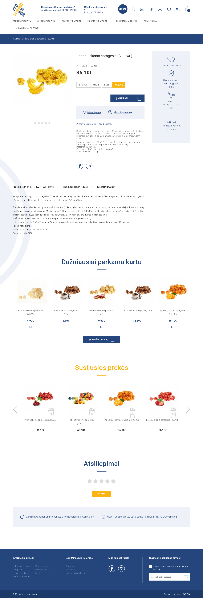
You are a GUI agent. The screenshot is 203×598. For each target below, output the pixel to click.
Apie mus (70, 566)
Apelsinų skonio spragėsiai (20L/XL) (172, 312)
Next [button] (188, 410)
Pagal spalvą (150, 21)
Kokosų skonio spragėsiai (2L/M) (30, 312)
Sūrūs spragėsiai (46, 21)
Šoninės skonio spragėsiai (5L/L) (101, 312)
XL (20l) (119, 84)
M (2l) (96, 84)
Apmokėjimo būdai (21, 577)
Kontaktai (70, 569)
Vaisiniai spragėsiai (71, 21)
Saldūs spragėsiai (22, 21)
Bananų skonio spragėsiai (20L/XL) (38, 39)
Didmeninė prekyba (21, 566)
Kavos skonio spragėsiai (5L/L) (137, 310)
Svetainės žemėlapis (75, 573)
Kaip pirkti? (18, 569)
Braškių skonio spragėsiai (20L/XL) (162, 420)
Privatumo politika (43, 566)
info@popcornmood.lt (51, 10)
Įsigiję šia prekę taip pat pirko (34, 187)
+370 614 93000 (69, 10)
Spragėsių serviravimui (27, 28)
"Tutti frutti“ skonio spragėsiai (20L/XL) (81, 422)
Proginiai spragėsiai (97, 21)
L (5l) (106, 84)
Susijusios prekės (75, 187)
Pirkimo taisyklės (43, 569)
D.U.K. (38, 573)
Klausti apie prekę (123, 112)
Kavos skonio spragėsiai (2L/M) (66, 312)
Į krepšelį (98, 339)
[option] (40, 407)
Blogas (122, 9)
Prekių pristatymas (21, 573)
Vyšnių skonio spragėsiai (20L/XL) (40, 420)
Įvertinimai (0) (106, 187)
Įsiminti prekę (94, 112)
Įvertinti (101, 494)
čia (175, 516)
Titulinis (16, 39)
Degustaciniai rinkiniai (126, 21)
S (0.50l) (83, 84)
